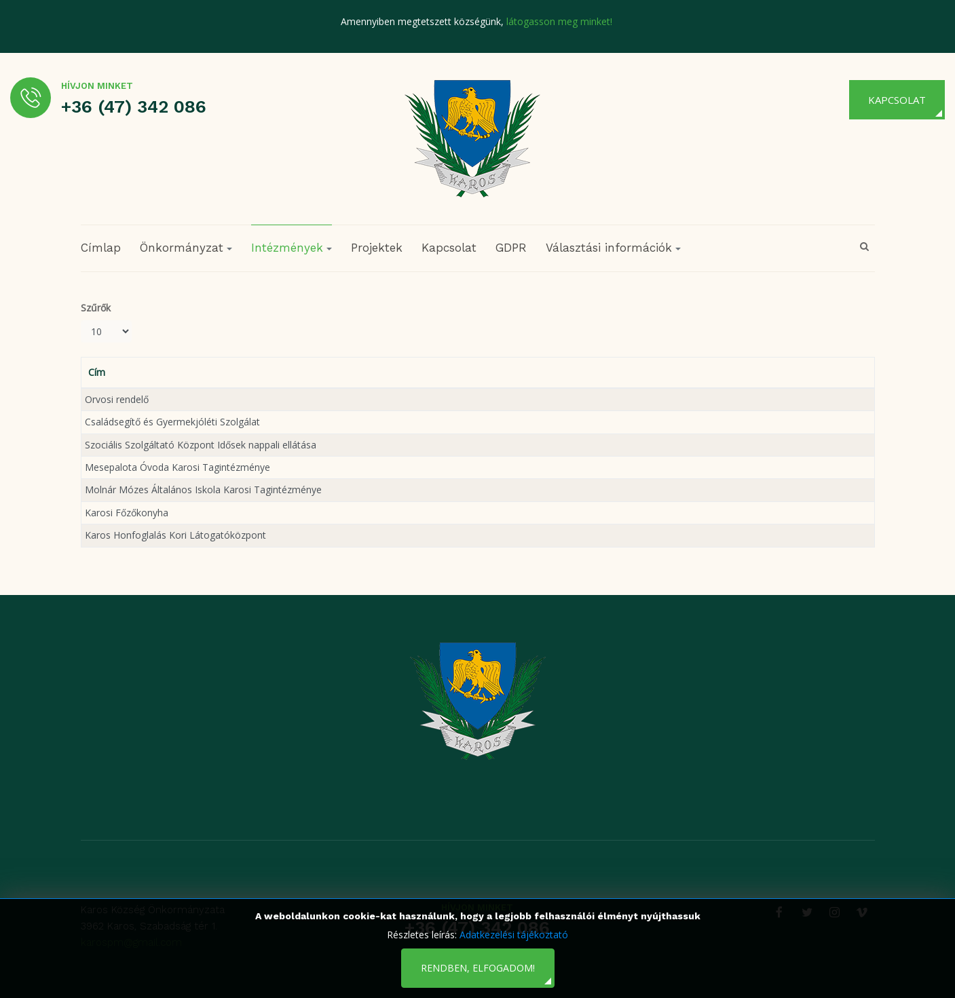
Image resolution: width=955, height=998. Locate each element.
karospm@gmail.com (131, 942)
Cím (96, 372)
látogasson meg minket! (559, 21)
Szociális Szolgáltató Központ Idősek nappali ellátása (200, 444)
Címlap (101, 247)
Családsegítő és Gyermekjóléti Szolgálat (172, 421)
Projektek (376, 247)
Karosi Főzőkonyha (126, 512)
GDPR (511, 247)
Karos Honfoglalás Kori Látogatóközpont (175, 535)
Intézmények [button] (291, 247)
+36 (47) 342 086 (133, 106)
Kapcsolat (897, 100)
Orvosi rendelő (117, 399)
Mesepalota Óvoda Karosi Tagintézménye (177, 467)
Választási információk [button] (613, 247)
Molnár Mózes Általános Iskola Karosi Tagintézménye (203, 489)
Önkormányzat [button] (186, 247)
